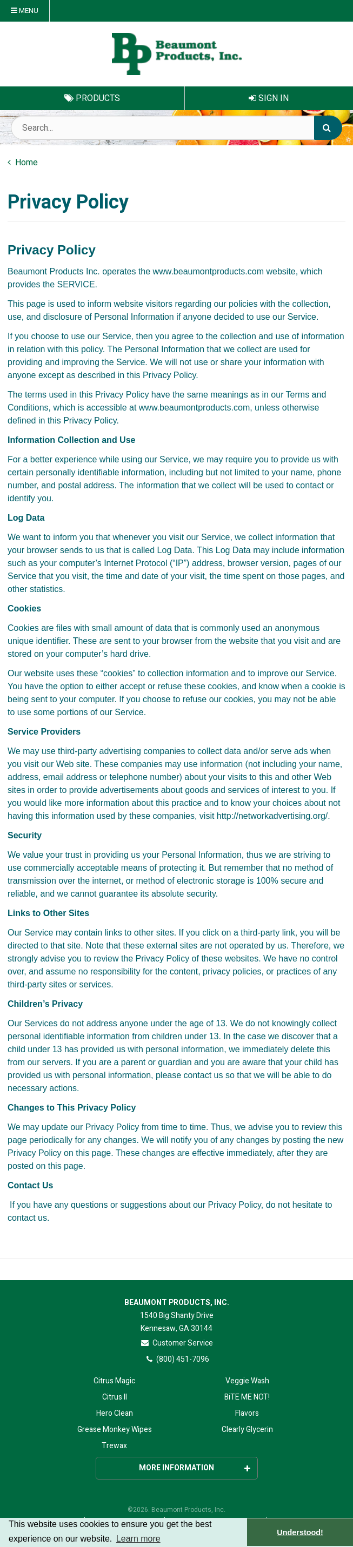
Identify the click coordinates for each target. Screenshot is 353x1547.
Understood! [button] (300, 1532)
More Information (194, 1468)
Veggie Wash (247, 1381)
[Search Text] (176, 128)
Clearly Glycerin (247, 1429)
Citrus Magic (114, 1381)
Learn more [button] (138, 1538)
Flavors (247, 1413)
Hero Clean (114, 1413)
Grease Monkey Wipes (114, 1429)
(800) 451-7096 (176, 1359)
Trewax (114, 1445)
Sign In (269, 98)
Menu (24, 10)
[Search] (328, 128)
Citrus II (114, 1397)
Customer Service (176, 1343)
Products (92, 98)
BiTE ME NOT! (247, 1397)
